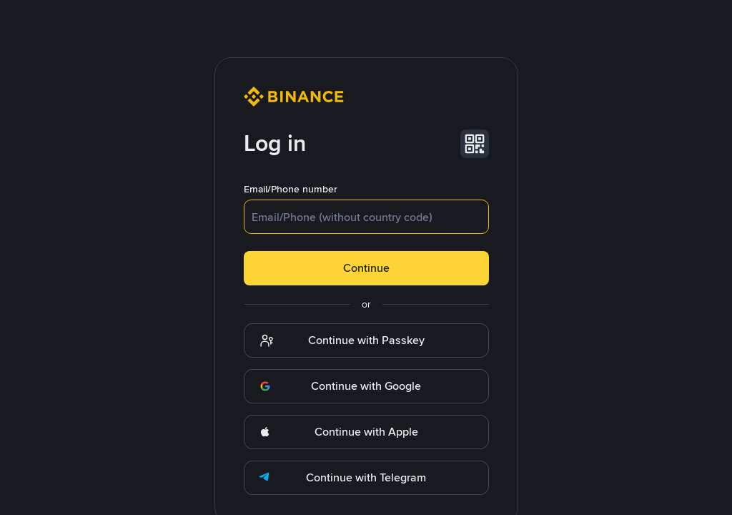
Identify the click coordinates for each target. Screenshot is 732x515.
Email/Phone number (290, 188)
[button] (474, 143)
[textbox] (366, 217)
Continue (366, 267)
